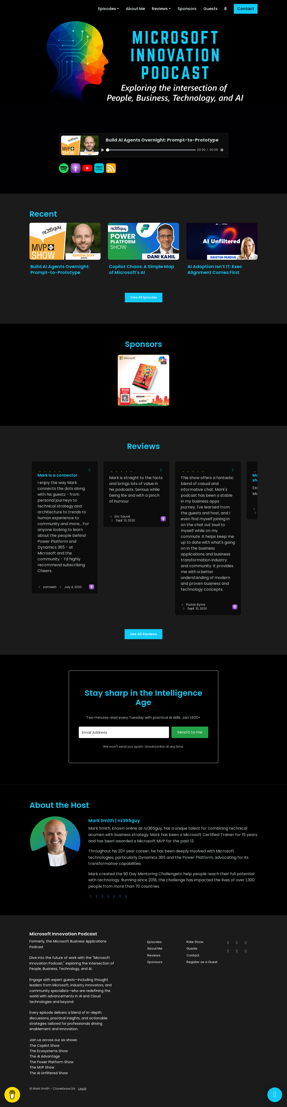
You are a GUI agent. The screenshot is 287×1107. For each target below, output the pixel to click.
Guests (210, 9)
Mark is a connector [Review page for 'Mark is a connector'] (58, 475)
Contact (245, 9)
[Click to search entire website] (225, 9)
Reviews (160, 9)
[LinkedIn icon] (228, 951)
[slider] (151, 150)
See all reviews (143, 634)
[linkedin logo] (120, 896)
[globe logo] (90, 896)
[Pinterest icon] (237, 951)
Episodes (107, 9)
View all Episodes (143, 297)
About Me (135, 9)
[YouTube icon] (245, 951)
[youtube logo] (108, 896)
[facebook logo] (114, 896)
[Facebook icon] (237, 943)
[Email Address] (124, 732)
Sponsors (187, 9)
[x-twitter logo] (96, 896)
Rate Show (194, 942)
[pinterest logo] (126, 896)
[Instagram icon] (245, 943)
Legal (82, 1088)
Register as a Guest (201, 962)
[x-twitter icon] (228, 943)
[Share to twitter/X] (89, 470)
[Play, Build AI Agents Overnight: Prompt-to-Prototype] (102, 149)
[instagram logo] (102, 896)
